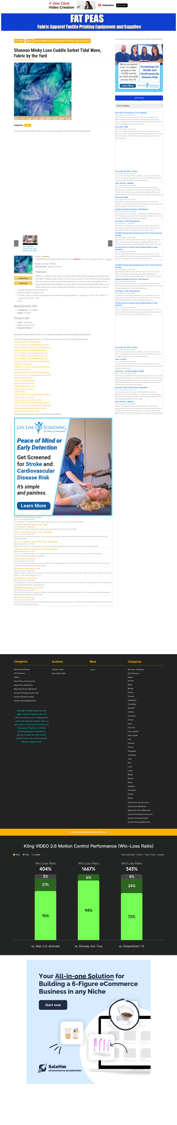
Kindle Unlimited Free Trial (24, 386)
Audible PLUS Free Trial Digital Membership (31, 367)
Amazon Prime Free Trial (24, 383)
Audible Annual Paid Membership (27, 342)
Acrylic (131, 681)
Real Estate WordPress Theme (82, 832)
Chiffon (131, 712)
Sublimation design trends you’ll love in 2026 (28, 588)
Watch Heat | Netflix (121, 197)
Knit (129, 763)
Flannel (131, 743)
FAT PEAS (19, 41)
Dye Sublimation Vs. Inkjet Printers (25, 578)
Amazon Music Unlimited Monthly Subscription (33, 405)
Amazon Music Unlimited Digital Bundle (30, 408)
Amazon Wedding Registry (24, 381)
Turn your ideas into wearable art (25, 559)
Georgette (132, 751)
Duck (130, 724)
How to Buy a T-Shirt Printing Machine (127, 221)
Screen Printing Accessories (26, 693)
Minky (29, 41)
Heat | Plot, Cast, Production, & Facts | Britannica (131, 113)
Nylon (130, 782)
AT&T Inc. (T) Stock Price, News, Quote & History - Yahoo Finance (36, 542)
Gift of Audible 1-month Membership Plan (31, 359)
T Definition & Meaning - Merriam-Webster (28, 517)
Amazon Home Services (23, 389)
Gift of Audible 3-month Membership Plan (31, 353)
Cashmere (132, 700)
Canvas (131, 696)
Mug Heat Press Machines (25, 689)
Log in (92, 670)
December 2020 (58, 673)
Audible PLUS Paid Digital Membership (30, 350)
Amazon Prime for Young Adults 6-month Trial (32, 375)
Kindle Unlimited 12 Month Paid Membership (32, 361)
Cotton (131, 720)
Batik (130, 685)
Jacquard (132, 755)
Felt (129, 739)
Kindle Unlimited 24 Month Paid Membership (32, 348)
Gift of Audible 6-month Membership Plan (31, 356)
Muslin (131, 778)
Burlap (130, 689)
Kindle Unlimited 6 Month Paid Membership (31, 372)
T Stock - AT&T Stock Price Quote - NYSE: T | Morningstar (33, 532)
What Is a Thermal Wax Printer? (24, 597)
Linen (130, 771)
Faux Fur (131, 728)
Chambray (132, 704)
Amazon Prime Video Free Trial (26, 411)
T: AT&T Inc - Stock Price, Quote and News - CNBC (31, 524)
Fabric (16, 677)
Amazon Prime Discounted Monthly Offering (32, 394)
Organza (131, 786)
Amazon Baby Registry (23, 378)
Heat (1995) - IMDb (121, 127)
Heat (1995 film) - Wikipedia (124, 183)
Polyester (132, 790)
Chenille (131, 708)
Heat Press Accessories (24, 681)
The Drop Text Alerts (22, 370)
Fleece (131, 747)
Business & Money (22, 669)
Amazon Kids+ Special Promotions (28, 400)
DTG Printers (19, 673)
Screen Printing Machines (25, 701)
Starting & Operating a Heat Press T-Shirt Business (132, 209)
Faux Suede (133, 735)
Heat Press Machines (23, 685)
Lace (130, 767)
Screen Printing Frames (24, 697)
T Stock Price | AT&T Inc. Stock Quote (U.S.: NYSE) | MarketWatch (36, 549)
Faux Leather (133, 732)
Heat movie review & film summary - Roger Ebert (131, 387)
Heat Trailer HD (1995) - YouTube (126, 171)
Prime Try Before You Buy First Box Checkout (32, 403)
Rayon (130, 798)
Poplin (130, 794)
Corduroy (132, 716)
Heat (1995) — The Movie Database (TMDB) (129, 371)
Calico (130, 692)
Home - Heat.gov (120, 359)
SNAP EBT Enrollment (23, 364)
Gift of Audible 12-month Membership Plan (31, 345)
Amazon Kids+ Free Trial (24, 397)
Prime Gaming (20, 392)
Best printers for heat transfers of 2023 (27, 568)
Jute (130, 759)
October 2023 (58, 670)
